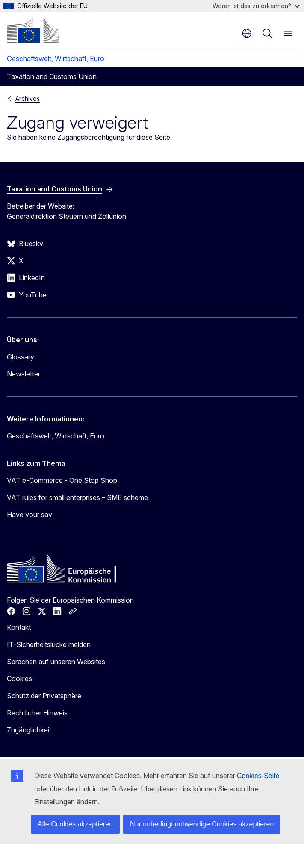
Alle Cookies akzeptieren (75, 824)
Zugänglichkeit (29, 730)
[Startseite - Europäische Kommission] (33, 30)
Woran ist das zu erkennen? (256, 5)
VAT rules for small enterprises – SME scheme (77, 497)
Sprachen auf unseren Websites (56, 661)
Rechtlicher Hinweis (37, 713)
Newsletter (23, 374)
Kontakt (19, 627)
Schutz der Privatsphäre (44, 695)
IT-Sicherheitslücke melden (49, 644)
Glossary (20, 357)
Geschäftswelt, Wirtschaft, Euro (55, 58)
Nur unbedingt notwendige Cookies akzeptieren (202, 824)
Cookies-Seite (258, 775)
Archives (27, 98)
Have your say (29, 514)
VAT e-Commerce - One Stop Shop (62, 480)
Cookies (19, 678)
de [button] (247, 33)
